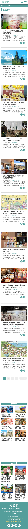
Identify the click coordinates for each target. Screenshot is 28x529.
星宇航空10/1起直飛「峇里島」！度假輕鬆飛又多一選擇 (13, 68)
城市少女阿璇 (15, 180)
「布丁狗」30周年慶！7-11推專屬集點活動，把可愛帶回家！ (13, 103)
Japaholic (14, 289)
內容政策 (18, 508)
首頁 (2, 5)
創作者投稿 (4, 508)
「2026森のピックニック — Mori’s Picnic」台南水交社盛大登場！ (13, 139)
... (16, 378)
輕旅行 (5, 2)
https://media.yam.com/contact (14, 521)
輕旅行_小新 (15, 35)
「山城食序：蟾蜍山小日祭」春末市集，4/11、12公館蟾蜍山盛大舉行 (13, 213)
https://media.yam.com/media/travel (14, 518)
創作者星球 (11, 508)
